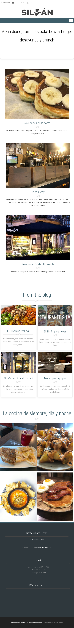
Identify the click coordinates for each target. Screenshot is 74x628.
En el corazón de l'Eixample (38, 264)
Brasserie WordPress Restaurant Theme (27, 622)
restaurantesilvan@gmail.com (24, 3)
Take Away (38, 192)
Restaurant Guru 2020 (44, 547)
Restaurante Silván (37, 540)
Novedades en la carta (37, 123)
